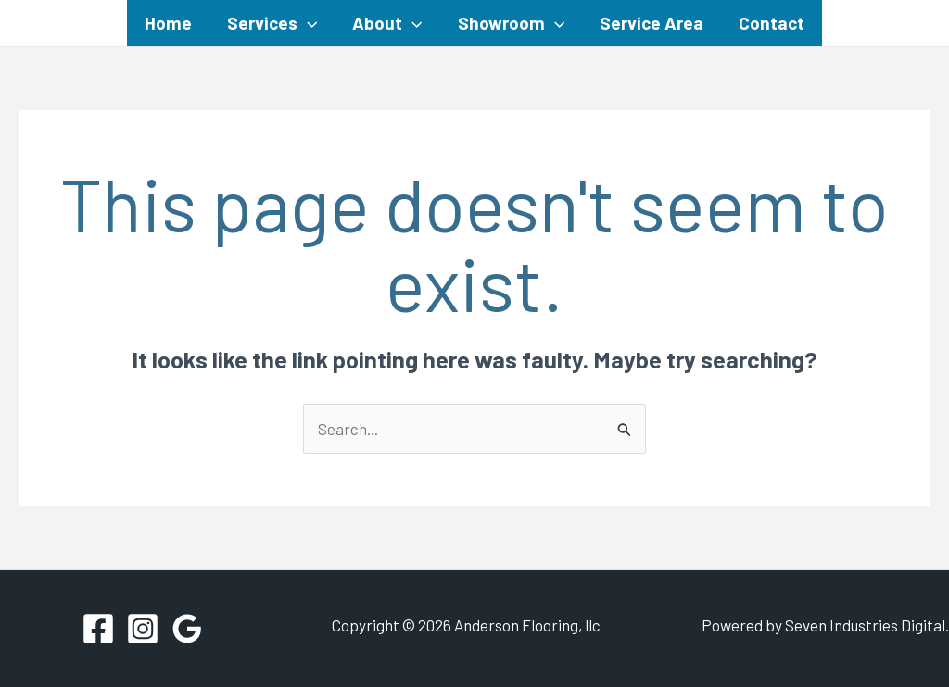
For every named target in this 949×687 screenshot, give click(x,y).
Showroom (511, 23)
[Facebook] (98, 628)
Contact (771, 22)
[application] (307, 23)
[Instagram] (142, 628)
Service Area (651, 22)
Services (272, 23)
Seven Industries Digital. (867, 625)
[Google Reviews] (187, 628)
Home (168, 22)
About (387, 23)
